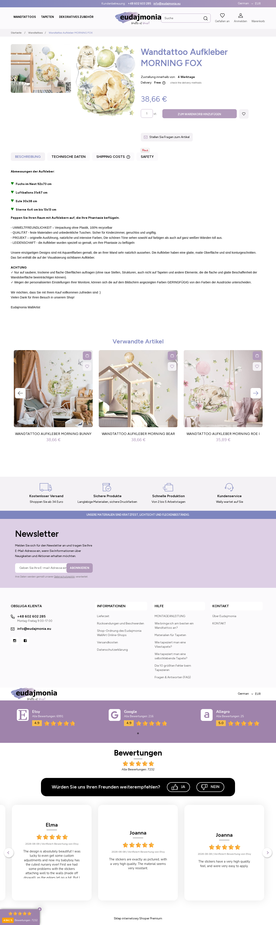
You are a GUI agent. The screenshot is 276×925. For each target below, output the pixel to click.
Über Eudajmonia (224, 616)
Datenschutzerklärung (112, 650)
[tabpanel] (138, 239)
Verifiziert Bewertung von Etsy (59, 852)
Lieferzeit (103, 616)
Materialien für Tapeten (170, 635)
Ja (178, 787)
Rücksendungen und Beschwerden (120, 624)
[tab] (28, 158)
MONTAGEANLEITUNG (170, 616)
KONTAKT (219, 624)
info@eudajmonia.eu (167, 3)
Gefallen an (222, 21)
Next (256, 393)
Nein (210, 787)
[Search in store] (185, 18)
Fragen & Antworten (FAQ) (173, 678)
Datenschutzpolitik (64, 577)
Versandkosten (107, 643)
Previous (20, 393)
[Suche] (206, 18)
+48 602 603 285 (139, 3)
